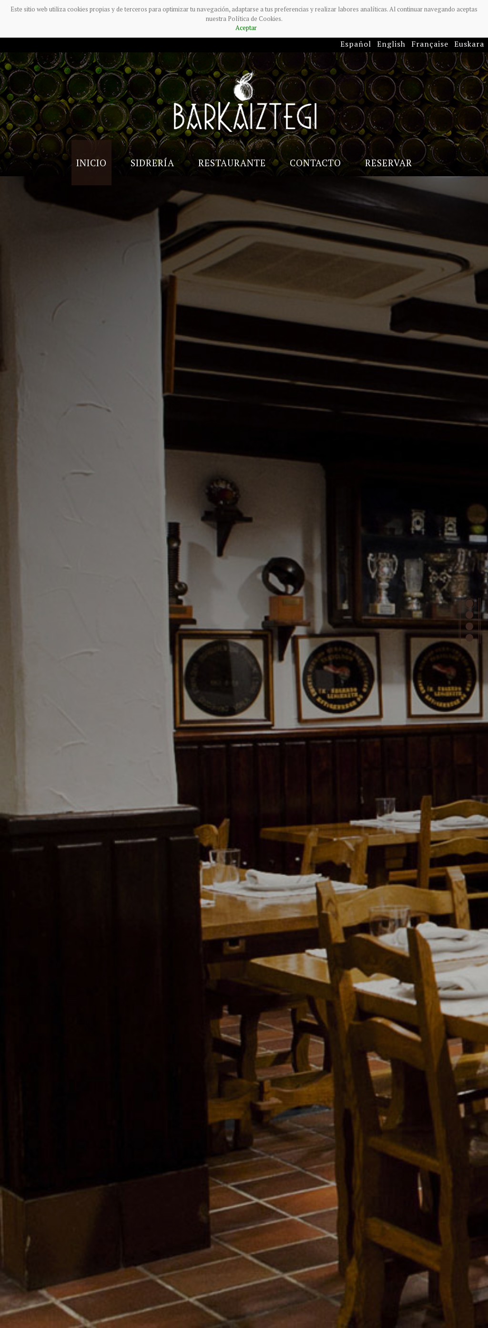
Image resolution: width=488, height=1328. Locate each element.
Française (429, 44)
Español (355, 44)
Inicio (91, 163)
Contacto (315, 163)
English (391, 44)
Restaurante (232, 163)
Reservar (388, 163)
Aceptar (246, 27)
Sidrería (152, 163)
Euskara (469, 44)
